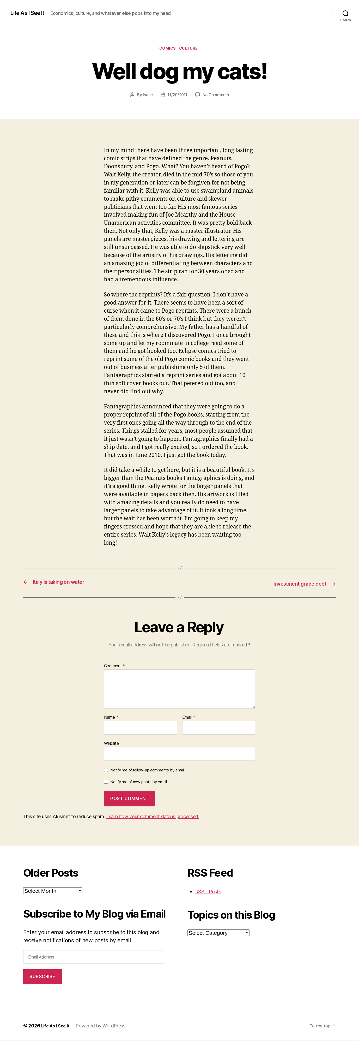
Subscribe (42, 977)
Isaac (146, 95)
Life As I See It (30, 13)
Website (111, 743)
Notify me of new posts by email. (139, 782)
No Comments (216, 95)
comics (167, 49)
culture (191, 49)
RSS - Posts (210, 891)
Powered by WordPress (103, 1026)
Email (188, 718)
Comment (115, 666)
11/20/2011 (177, 95)
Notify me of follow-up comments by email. (147, 770)
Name (111, 718)
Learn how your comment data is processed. (152, 816)
